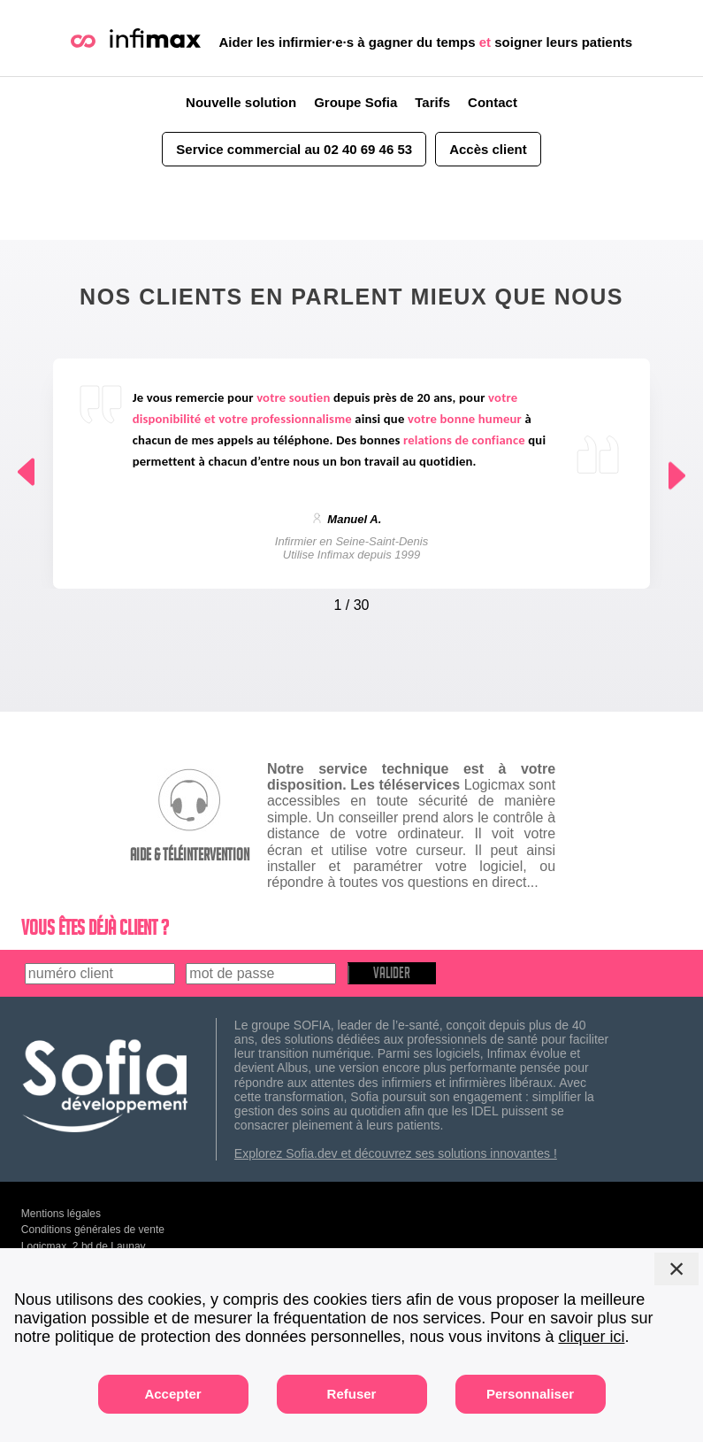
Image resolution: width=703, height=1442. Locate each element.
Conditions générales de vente (92, 1229)
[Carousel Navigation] (352, 601)
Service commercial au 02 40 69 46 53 (294, 149)
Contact (492, 102)
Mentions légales (61, 1213)
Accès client (488, 149)
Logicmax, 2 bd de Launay (83, 1246)
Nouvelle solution (241, 102)
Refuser (352, 1393)
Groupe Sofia (355, 102)
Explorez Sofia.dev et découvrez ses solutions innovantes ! (395, 1153)
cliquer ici (591, 1337)
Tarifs (432, 102)
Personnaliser (530, 1393)
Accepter (172, 1393)
